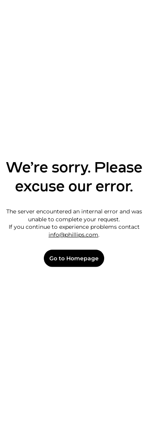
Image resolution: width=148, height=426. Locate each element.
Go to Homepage (74, 258)
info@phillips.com (73, 234)
